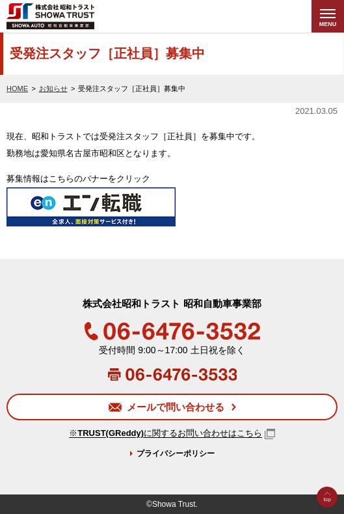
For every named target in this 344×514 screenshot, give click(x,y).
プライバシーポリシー (176, 453)
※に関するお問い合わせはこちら (165, 434)
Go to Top (327, 513)
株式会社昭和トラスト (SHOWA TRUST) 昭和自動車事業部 (75, 16)
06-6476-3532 (172, 331)
